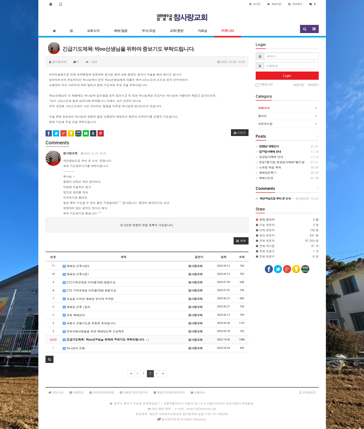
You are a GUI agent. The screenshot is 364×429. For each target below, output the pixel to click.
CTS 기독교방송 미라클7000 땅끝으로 (89, 290)
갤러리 (262, 116)
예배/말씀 (120, 30)
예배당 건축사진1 (76, 274)
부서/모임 (148, 30)
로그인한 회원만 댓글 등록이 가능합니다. (147, 225)
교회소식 (264, 108)
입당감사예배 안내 (269, 157)
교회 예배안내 (74, 315)
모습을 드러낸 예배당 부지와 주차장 (88, 299)
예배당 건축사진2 (76, 266)
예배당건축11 (266, 172)
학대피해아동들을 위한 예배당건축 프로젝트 (93, 331)
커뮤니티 (227, 30)
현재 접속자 (267, 219)
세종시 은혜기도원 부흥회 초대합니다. (90, 323)
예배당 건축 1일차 (76, 307)
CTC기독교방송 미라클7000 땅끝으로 (89, 282)
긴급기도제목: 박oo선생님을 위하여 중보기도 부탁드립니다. (106, 339)
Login (287, 76)
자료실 (202, 30)
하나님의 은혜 (74, 348)
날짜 (223, 257)
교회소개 (93, 30)
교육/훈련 (176, 30)
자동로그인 (264, 85)
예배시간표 (264, 178)
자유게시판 (265, 124)
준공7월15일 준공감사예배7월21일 (280, 162)
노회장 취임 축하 (268, 167)
